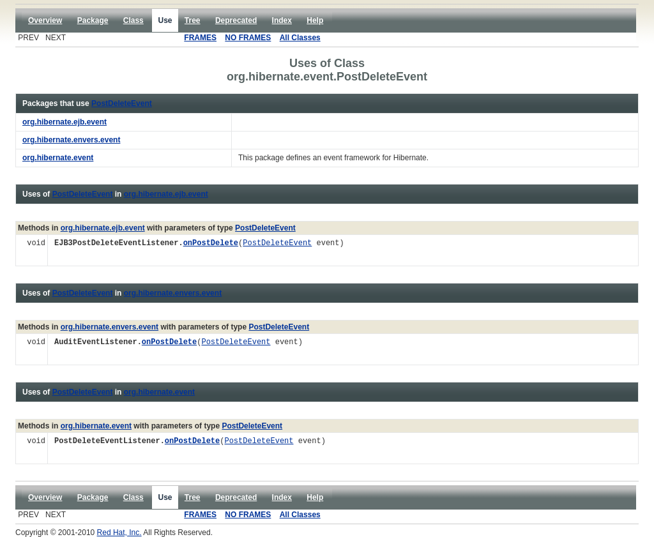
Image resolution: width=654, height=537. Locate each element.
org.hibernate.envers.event (173, 293)
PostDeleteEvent (121, 103)
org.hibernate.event (159, 392)
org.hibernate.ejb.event (166, 194)
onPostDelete (210, 243)
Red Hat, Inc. (119, 532)
